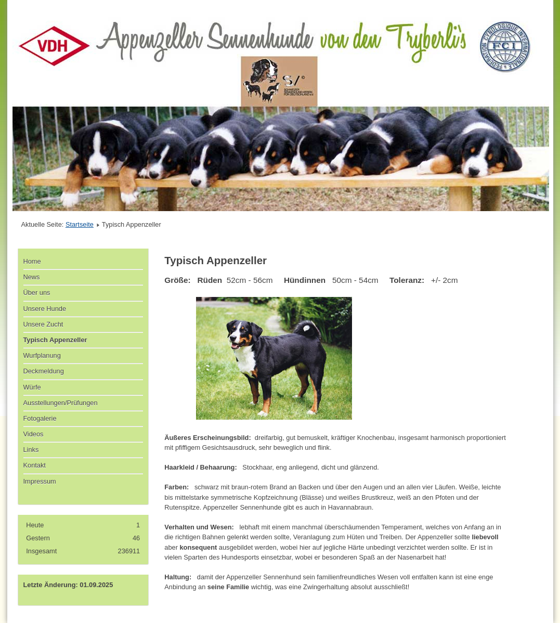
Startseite (80, 224)
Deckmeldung (43, 371)
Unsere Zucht (43, 324)
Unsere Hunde (45, 309)
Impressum (39, 481)
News (31, 277)
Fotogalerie (40, 418)
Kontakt (34, 465)
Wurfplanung (42, 355)
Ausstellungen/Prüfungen (60, 403)
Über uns (36, 292)
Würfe (32, 387)
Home (32, 261)
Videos (33, 434)
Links (31, 449)
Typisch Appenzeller (55, 340)
